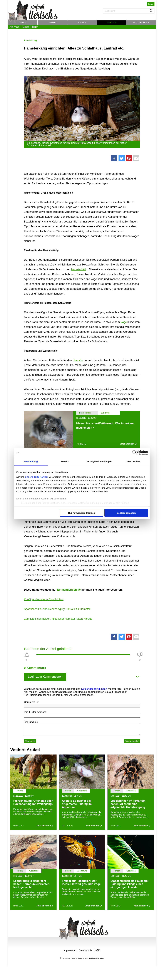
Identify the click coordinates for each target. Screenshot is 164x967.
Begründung (31, 722)
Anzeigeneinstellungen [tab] (99, 461)
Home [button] (23, 22)
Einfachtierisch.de (69, 589)
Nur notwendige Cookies (81, 512)
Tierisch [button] (112, 22)
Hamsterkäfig (79, 269)
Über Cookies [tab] (133, 461)
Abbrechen (30, 741)
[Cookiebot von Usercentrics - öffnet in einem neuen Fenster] (134, 452)
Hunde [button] (52, 22)
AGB (97, 950)
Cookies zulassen (126, 512)
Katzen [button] (82, 22)
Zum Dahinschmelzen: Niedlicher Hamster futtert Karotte (58, 618)
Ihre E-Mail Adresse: (35, 712)
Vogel (123, 322)
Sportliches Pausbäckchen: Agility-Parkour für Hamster (57, 609)
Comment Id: (31, 702)
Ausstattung (30, 40)
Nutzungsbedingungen (94, 688)
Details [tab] (65, 461)
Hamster (78, 360)
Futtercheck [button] (141, 22)
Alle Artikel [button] (14, 27)
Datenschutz (85, 950)
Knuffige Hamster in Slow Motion (44, 599)
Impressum (69, 950)
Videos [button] (26, 27)
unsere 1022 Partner (36, 477)
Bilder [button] (35, 27)
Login (150, 4)
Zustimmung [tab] (31, 461)
